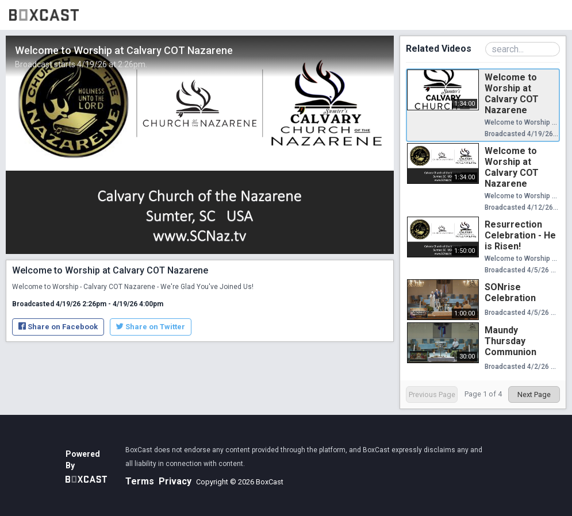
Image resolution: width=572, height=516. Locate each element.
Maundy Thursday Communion (510, 341)
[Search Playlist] (522, 49)
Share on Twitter (150, 326)
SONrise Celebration (510, 292)
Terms (139, 481)
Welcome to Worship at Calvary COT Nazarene (512, 93)
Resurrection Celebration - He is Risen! (520, 235)
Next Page (534, 394)
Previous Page (432, 394)
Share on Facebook (58, 326)
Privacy (175, 481)
